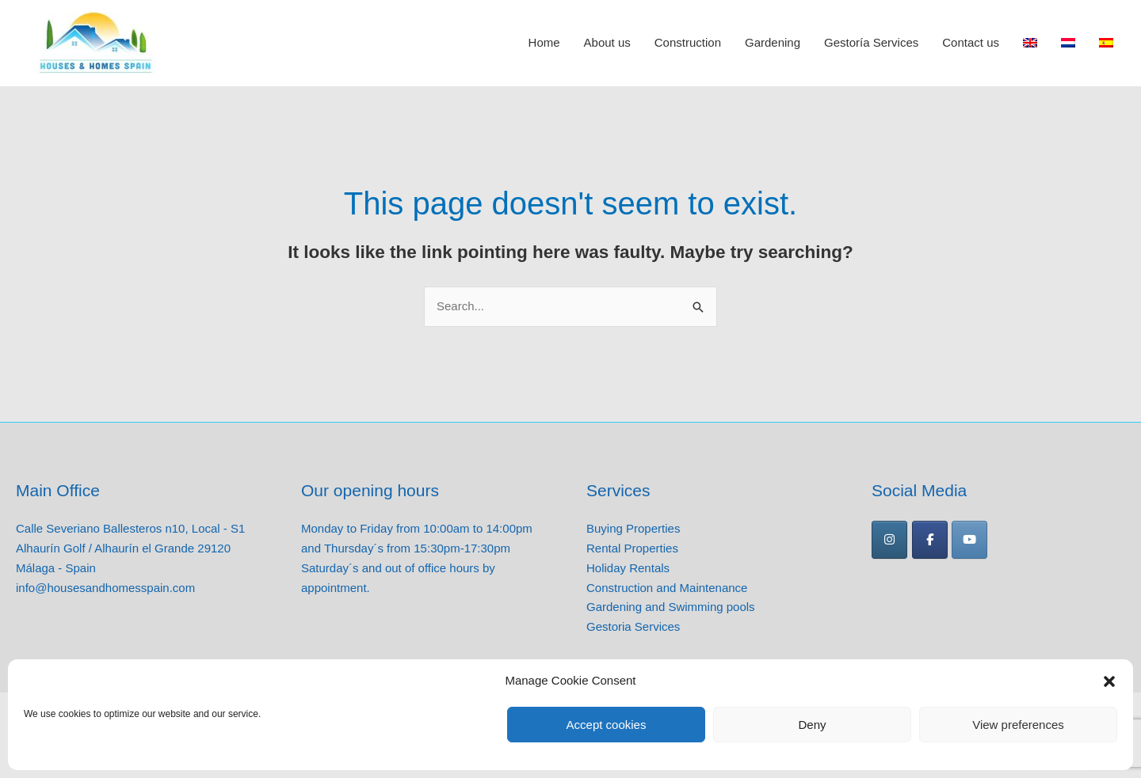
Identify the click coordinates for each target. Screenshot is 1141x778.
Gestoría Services (871, 43)
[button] (1109, 681)
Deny (812, 724)
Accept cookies (607, 724)
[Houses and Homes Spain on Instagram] (889, 539)
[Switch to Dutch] (1068, 43)
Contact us (970, 43)
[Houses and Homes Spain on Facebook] (930, 539)
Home (544, 43)
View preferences (1018, 724)
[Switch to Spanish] (1106, 43)
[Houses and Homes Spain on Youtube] (969, 539)
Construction (687, 43)
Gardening (772, 43)
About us (607, 43)
